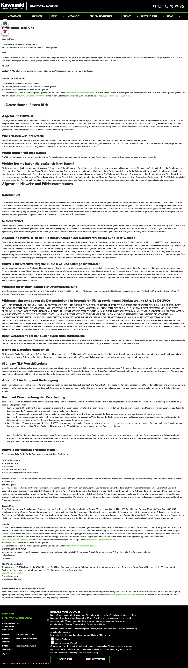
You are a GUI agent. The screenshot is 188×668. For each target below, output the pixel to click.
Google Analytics (62, 639)
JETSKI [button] (54, 17)
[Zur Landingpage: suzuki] (5, 32)
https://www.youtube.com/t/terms (80, 93)
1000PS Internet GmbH (12, 573)
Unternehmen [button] (149, 17)
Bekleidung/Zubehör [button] (101, 17)
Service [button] (127, 17)
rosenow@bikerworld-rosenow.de (123, 595)
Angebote (37, 17)
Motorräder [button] (14, 17)
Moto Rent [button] (73, 17)
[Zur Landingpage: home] (5, 23)
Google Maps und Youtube (66, 643)
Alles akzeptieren (95, 659)
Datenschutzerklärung (96, 625)
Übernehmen (65, 659)
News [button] (170, 17)
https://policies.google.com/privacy (114, 96)
